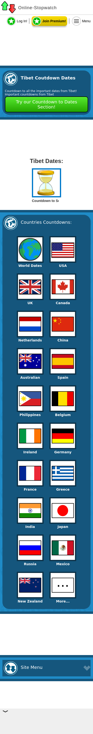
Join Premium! (54, 21)
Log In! (22, 21)
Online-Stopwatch (37, 7)
